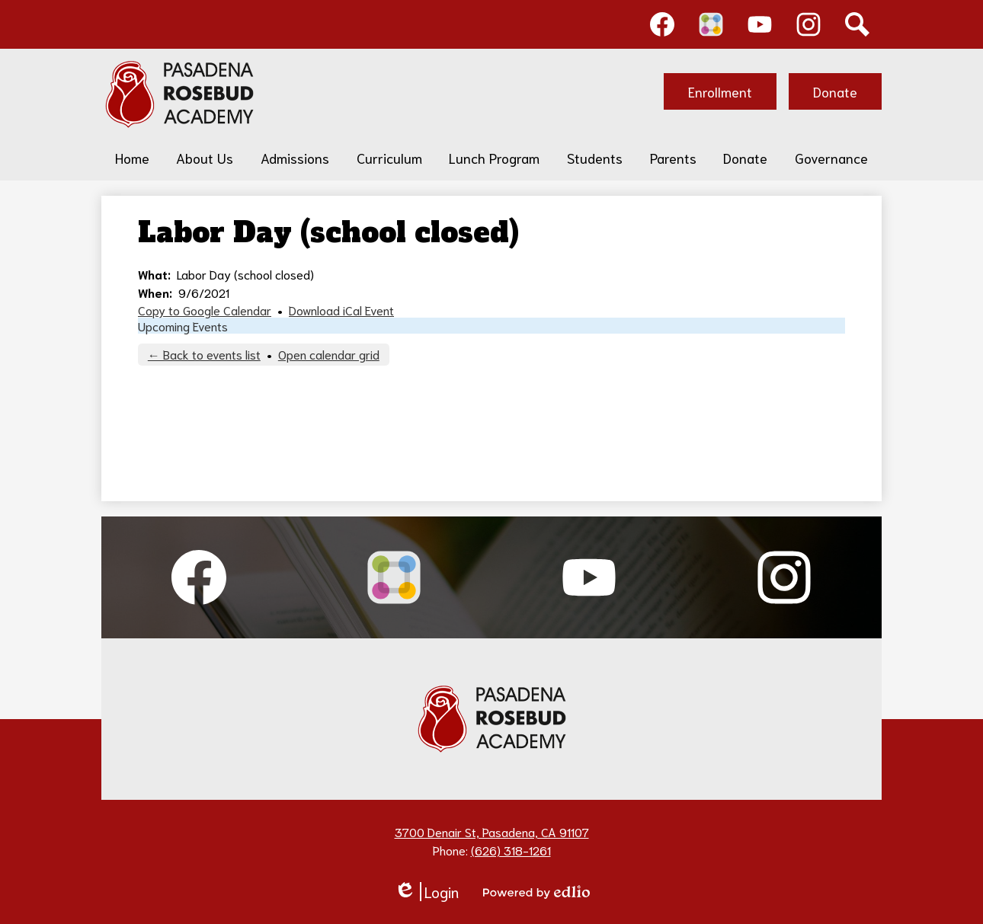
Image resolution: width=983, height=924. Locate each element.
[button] (204, 157)
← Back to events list (204, 354)
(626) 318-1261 (511, 850)
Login (426, 891)
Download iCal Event (341, 310)
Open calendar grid (328, 354)
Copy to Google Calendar (204, 310)
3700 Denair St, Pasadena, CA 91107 (492, 831)
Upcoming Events (183, 326)
